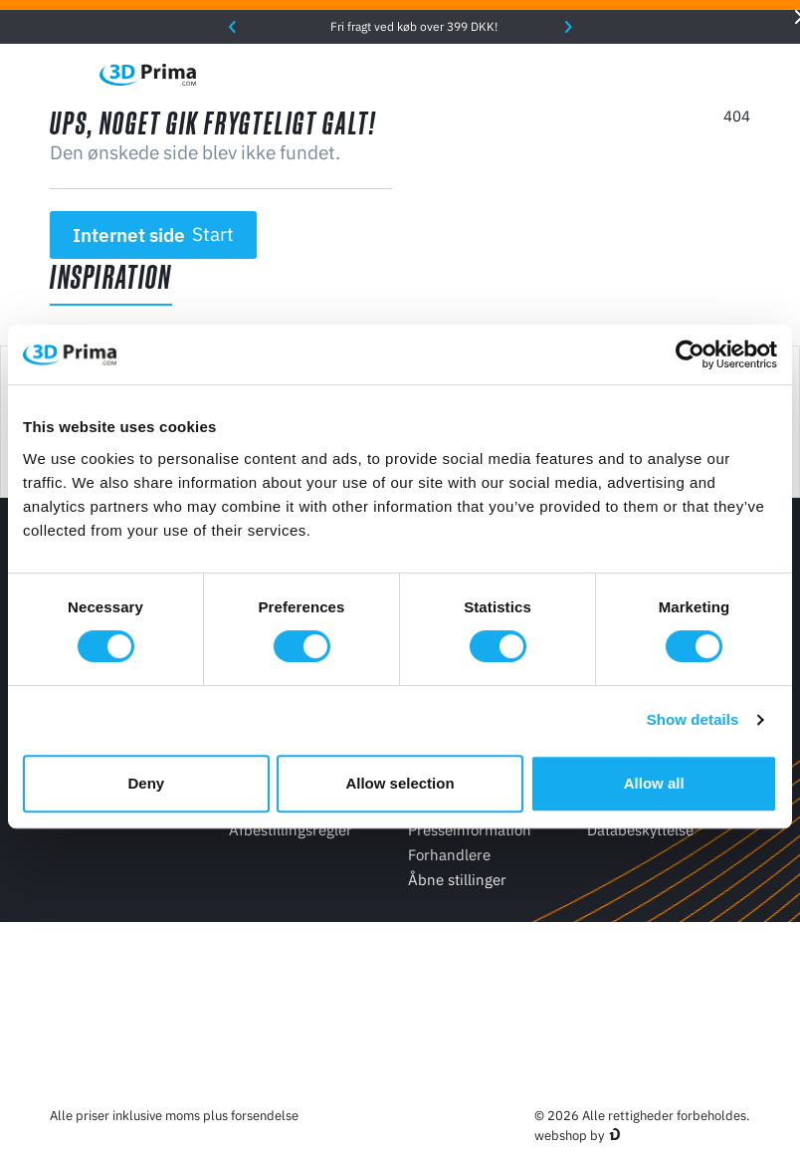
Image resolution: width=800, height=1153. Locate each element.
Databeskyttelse (640, 829)
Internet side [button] (154, 235)
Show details (693, 719)
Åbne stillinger (457, 879)
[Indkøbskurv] (739, 75)
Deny (145, 783)
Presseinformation (469, 829)
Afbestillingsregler (290, 829)
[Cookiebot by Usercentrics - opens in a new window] (690, 354)
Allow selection (399, 783)
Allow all (654, 783)
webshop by (569, 1135)
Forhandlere (449, 854)
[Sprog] (571, 74)
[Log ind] (697, 74)
